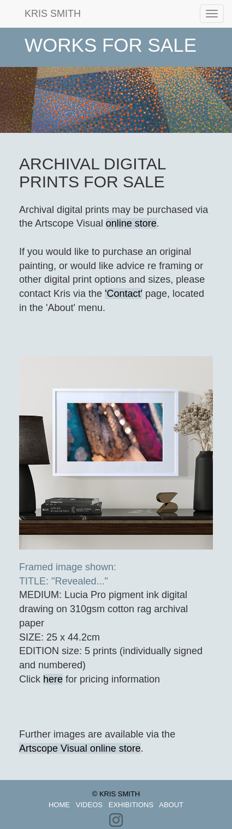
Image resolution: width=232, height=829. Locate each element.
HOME (59, 805)
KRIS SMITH (44, 13)
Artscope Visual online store (80, 748)
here (53, 679)
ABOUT (171, 805)
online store (131, 223)
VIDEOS (89, 805)
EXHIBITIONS (131, 805)
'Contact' (123, 293)
